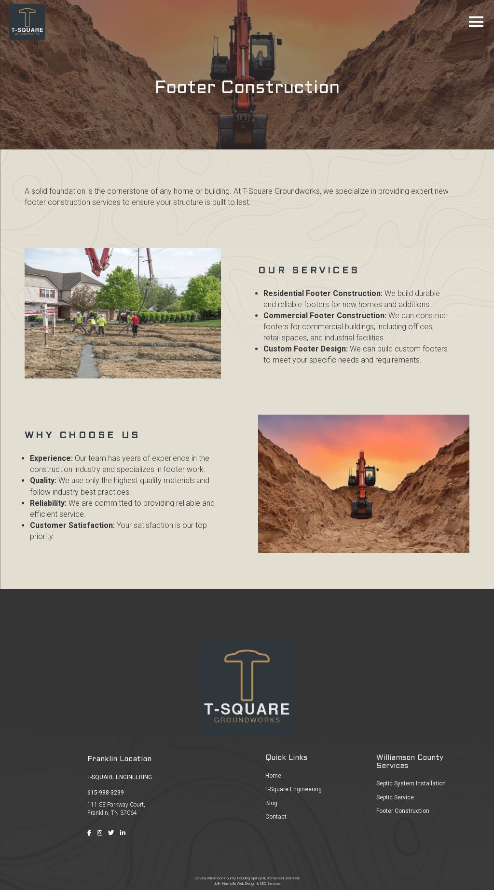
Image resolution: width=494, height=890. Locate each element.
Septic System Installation (411, 783)
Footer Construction (402, 811)
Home (273, 775)
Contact (276, 816)
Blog (271, 803)
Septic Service (395, 797)
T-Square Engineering (293, 789)
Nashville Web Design (238, 883)
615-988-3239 (105, 792)
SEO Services (270, 883)
